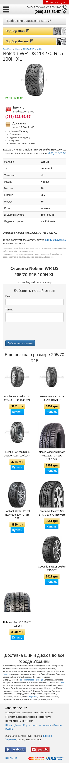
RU (7, 758)
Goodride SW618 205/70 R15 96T (51, 568)
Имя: (8, 296)
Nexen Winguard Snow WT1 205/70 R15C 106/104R (52, 456)
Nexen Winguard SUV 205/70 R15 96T (52, 398)
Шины (8, 725)
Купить (17, 411)
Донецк (39, 680)
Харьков (33, 696)
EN (11, 758)
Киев (62, 682)
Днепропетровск (27, 680)
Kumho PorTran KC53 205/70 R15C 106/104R (17, 454)
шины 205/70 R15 (55, 239)
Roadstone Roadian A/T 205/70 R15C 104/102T (17, 398)
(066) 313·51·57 (47, 11)
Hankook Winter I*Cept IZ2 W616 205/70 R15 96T (17, 515)
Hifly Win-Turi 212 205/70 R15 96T (17, 624)
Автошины (45, 725)
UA (15, 758)
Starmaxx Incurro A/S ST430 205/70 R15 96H (52, 513)
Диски (17, 725)
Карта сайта (30, 725)
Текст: (9, 309)
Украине (6, 674)
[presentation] (32, 331)
